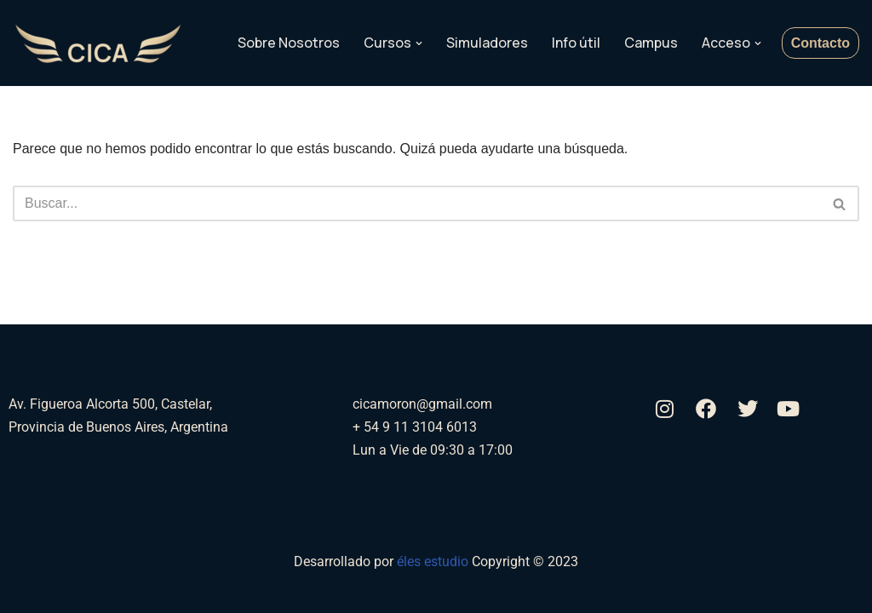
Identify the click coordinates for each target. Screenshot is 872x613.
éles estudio (434, 561)
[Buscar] (417, 203)
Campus (651, 42)
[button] (419, 43)
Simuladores (487, 42)
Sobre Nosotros (289, 42)
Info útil (576, 42)
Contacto (820, 43)
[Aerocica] (98, 43)
